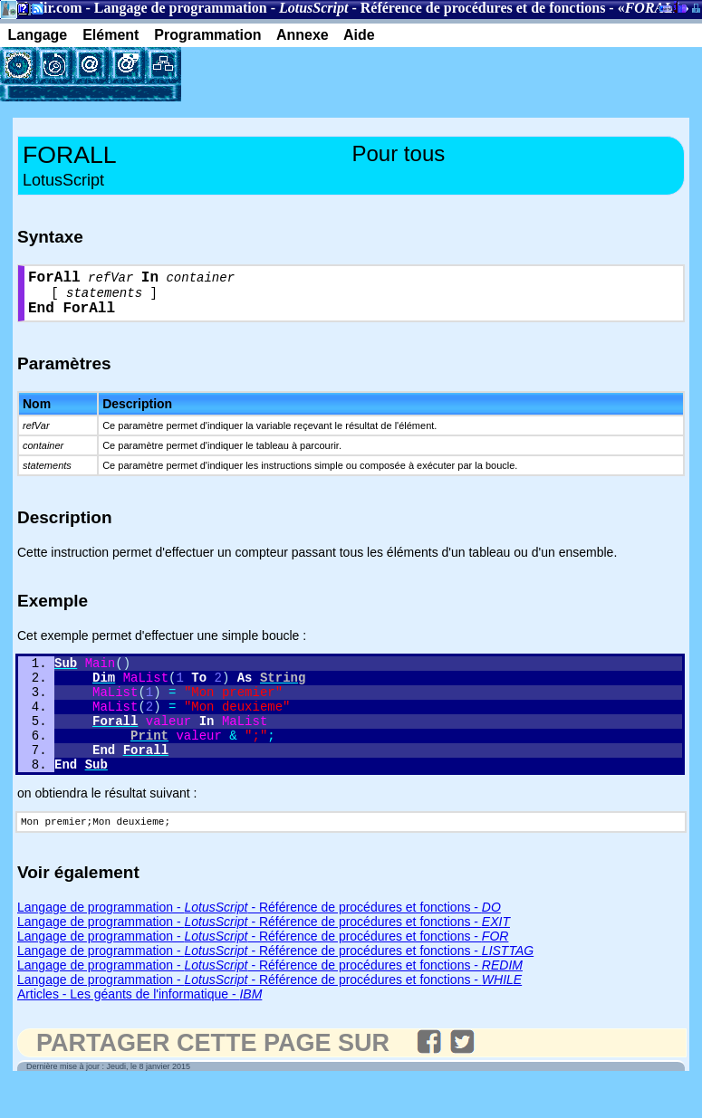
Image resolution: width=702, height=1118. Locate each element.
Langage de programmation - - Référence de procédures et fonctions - (259, 941)
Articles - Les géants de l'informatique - (139, 1028)
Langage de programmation (180, 7)
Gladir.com (47, 7)
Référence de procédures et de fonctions (483, 7)
